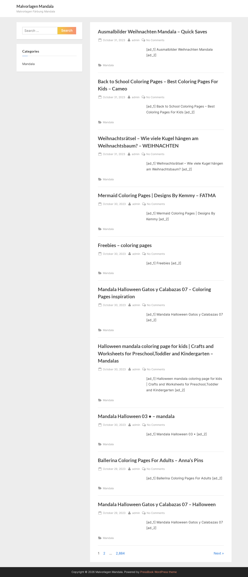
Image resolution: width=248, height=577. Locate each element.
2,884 (120, 553)
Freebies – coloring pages (125, 245)
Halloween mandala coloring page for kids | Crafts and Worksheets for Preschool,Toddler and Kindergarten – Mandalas (156, 353)
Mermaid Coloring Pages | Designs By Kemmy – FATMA (157, 195)
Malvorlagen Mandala (34, 6)
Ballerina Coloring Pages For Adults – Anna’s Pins (150, 460)
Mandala (108, 65)
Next (217, 553)
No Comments (155, 40)
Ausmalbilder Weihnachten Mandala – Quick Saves (152, 31)
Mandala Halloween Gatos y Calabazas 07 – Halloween (157, 504)
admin (136, 40)
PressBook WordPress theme (158, 572)
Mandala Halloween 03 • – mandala (136, 416)
